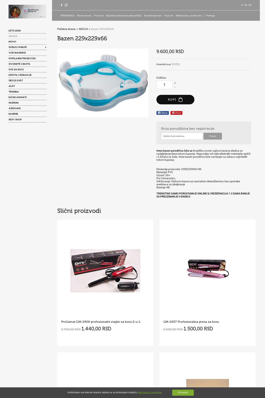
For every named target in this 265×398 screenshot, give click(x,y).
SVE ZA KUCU (16, 69)
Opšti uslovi (83, 342)
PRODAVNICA (69, 15)
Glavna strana (85, 15)
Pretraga (211, 15)
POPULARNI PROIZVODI (22, 58)
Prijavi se (169, 15)
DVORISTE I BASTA (19, 64)
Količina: (161, 77)
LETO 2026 (15, 30)
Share (162, 113)
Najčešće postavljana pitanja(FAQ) (125, 15)
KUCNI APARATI (18, 97)
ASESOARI (15, 108)
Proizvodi (100, 15)
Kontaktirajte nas (154, 15)
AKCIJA (13, 36)
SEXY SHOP (15, 119)
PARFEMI (13, 102)
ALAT (12, 86)
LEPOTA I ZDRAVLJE (20, 75)
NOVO (12, 41)
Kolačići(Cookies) (72, 350)
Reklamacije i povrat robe (190, 15)
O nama (66, 334)
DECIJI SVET (16, 80)
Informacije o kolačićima (149, 392)
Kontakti (67, 342)
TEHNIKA (14, 91)
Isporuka (91, 350)
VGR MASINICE (17, 52)
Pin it (176, 113)
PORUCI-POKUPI (18, 47)
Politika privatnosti (105, 342)
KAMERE (13, 114)
